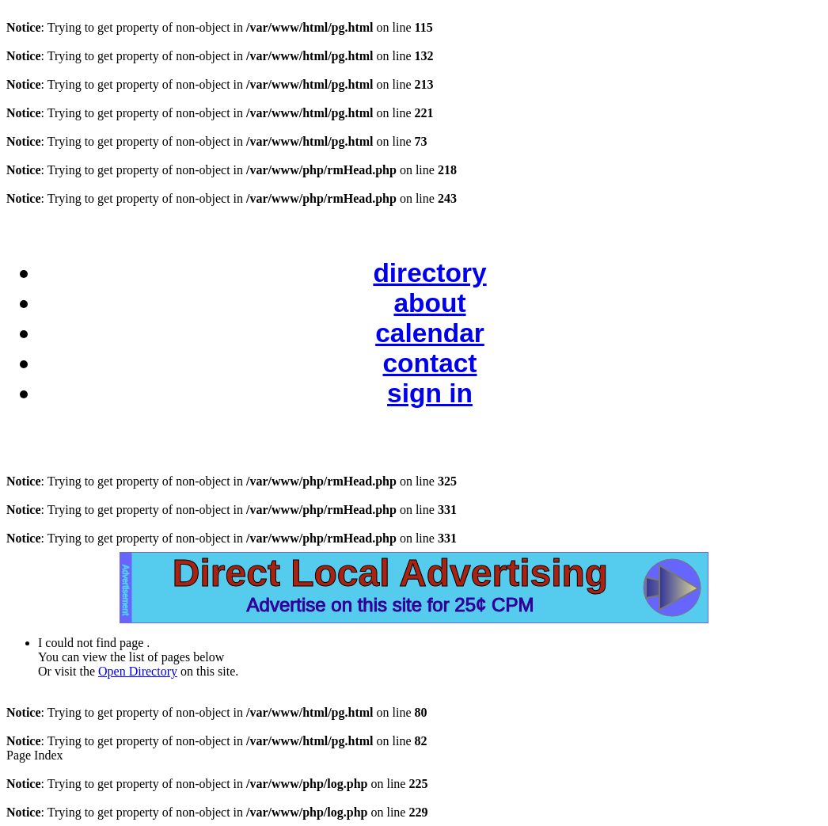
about (429, 303)
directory (429, 272)
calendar (429, 333)
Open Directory (137, 671)
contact (429, 363)
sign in (430, 393)
